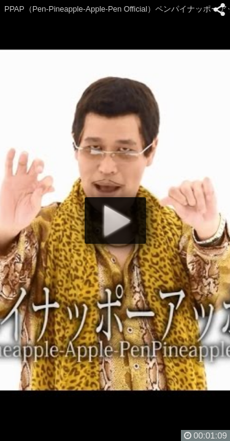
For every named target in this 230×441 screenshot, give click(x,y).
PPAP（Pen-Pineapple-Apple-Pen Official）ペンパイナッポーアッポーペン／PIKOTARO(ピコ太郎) (117, 9)
